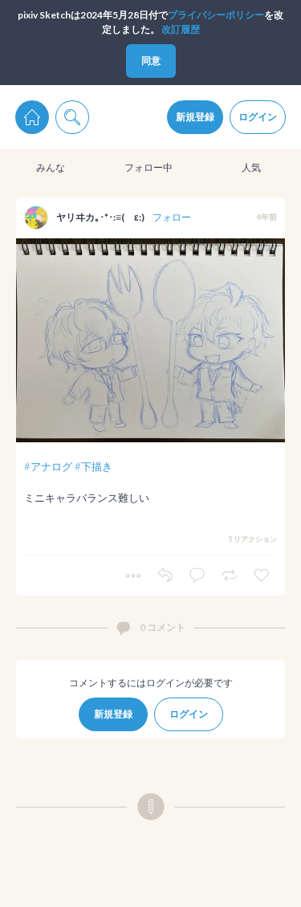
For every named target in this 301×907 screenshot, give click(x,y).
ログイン (257, 117)
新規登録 (195, 117)
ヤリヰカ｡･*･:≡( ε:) (100, 217)
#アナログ (48, 466)
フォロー (172, 217)
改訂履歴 (180, 29)
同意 (151, 61)
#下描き (93, 466)
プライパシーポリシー (216, 15)
